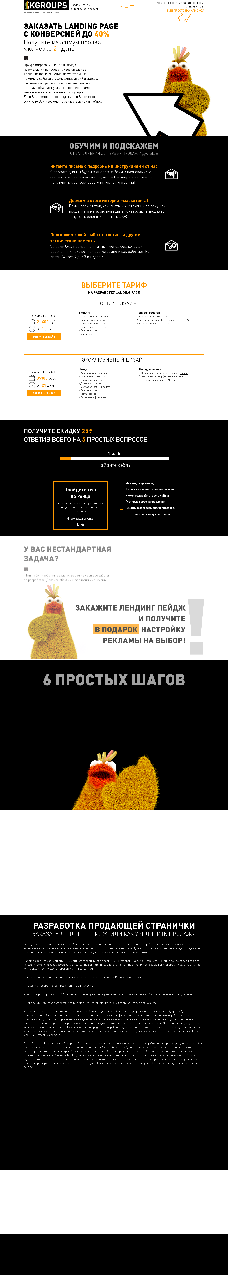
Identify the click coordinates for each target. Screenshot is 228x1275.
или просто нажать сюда (185, 10)
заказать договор (173, 376)
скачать (184, 372)
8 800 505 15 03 (195, 6)
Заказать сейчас (44, 393)
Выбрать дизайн (44, 336)
